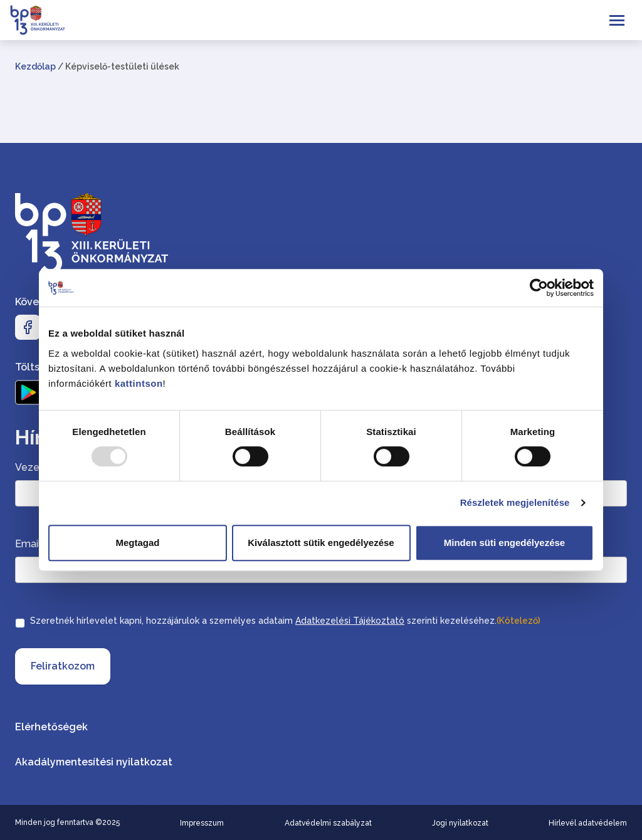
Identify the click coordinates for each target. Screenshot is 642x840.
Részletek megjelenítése (515, 502)
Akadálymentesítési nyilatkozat (93, 762)
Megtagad (137, 542)
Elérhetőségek (51, 727)
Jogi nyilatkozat (460, 823)
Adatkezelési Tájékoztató (349, 621)
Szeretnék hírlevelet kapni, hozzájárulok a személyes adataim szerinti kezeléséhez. (285, 620)
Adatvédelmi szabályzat (328, 823)
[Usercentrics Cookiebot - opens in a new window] (539, 287)
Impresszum (202, 823)
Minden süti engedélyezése (504, 542)
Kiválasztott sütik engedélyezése (321, 542)
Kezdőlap (35, 66)
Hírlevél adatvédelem (588, 823)
